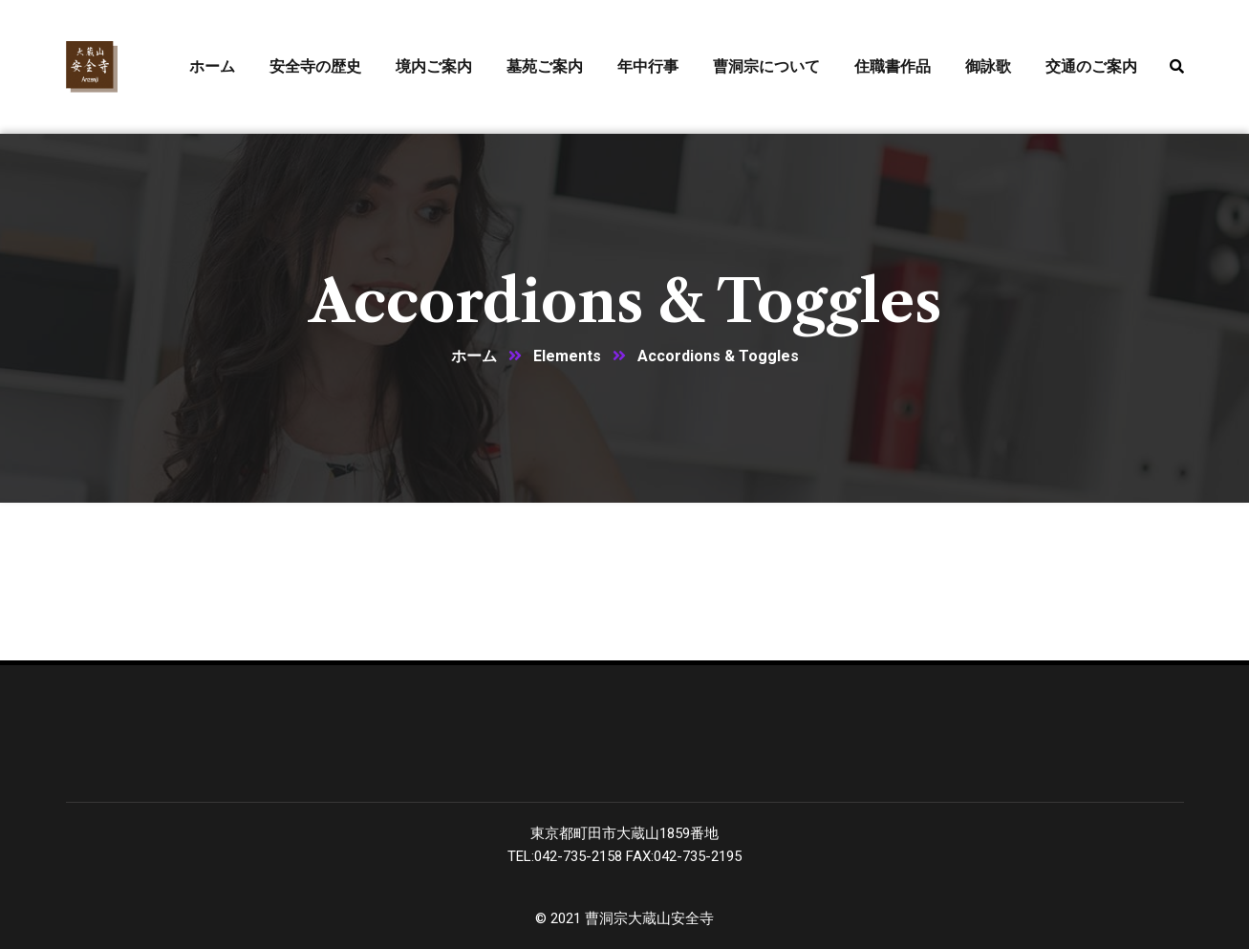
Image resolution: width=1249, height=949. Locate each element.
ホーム (474, 356)
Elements (567, 356)
